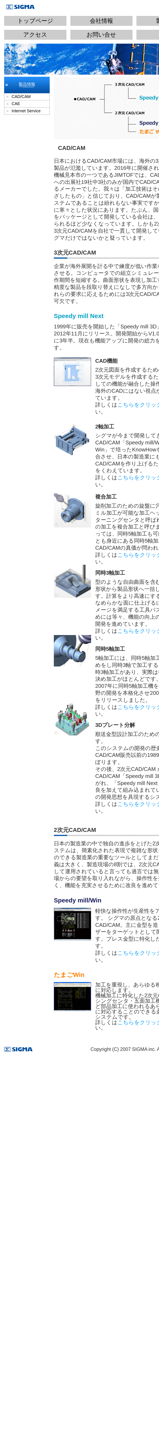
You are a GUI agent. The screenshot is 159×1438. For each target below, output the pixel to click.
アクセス (35, 34)
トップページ (35, 21)
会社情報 (101, 21)
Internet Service (26, 111)
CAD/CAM (21, 96)
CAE (16, 103)
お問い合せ (101, 34)
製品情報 (27, 84)
